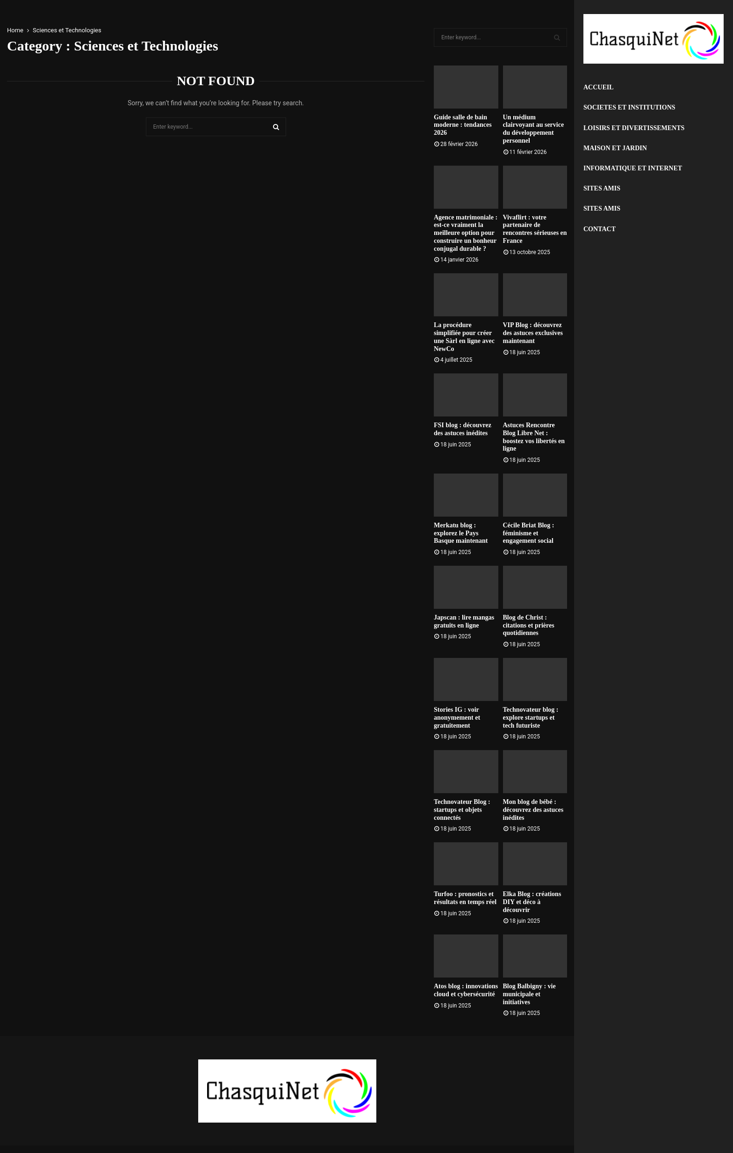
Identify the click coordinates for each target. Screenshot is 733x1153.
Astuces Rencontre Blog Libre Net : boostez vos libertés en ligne (534, 437)
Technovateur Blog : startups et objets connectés (462, 809)
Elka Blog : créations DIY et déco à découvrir (532, 901)
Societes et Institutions (629, 107)
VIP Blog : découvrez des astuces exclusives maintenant (533, 332)
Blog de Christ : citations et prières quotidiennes (528, 625)
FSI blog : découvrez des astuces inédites (462, 429)
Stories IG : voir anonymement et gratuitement (457, 717)
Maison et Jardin (615, 148)
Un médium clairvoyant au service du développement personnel (533, 129)
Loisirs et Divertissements (633, 127)
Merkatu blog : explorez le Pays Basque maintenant (461, 533)
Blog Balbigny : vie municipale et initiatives (529, 994)
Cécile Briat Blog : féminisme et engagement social (528, 533)
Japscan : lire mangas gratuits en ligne (464, 621)
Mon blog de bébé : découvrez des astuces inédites (533, 809)
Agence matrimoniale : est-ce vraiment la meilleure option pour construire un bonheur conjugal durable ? (465, 233)
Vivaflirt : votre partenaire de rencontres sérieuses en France (535, 229)
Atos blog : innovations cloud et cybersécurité (466, 990)
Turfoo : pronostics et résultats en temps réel (465, 897)
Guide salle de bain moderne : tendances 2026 (463, 125)
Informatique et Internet (632, 168)
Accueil (598, 87)
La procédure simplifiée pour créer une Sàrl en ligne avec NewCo (464, 336)
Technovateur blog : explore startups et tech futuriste (531, 717)
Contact (599, 229)
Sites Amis (601, 188)
